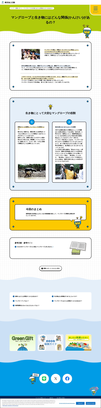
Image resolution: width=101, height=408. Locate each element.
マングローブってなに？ (22, 301)
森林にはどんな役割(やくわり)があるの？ (26, 296)
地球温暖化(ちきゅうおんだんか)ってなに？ (27, 305)
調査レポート (19, 8)
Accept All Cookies (91, 404)
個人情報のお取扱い (62, 398)
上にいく (94, 391)
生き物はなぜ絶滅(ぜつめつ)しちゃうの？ (65, 296)
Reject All (80, 404)
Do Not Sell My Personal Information (67, 404)
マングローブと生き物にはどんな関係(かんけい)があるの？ (38, 8)
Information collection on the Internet (10, 406)
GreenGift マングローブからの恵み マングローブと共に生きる (35, 247)
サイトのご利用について (40, 398)
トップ (12, 8)
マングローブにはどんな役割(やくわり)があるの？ (68, 301)
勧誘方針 (51, 398)
